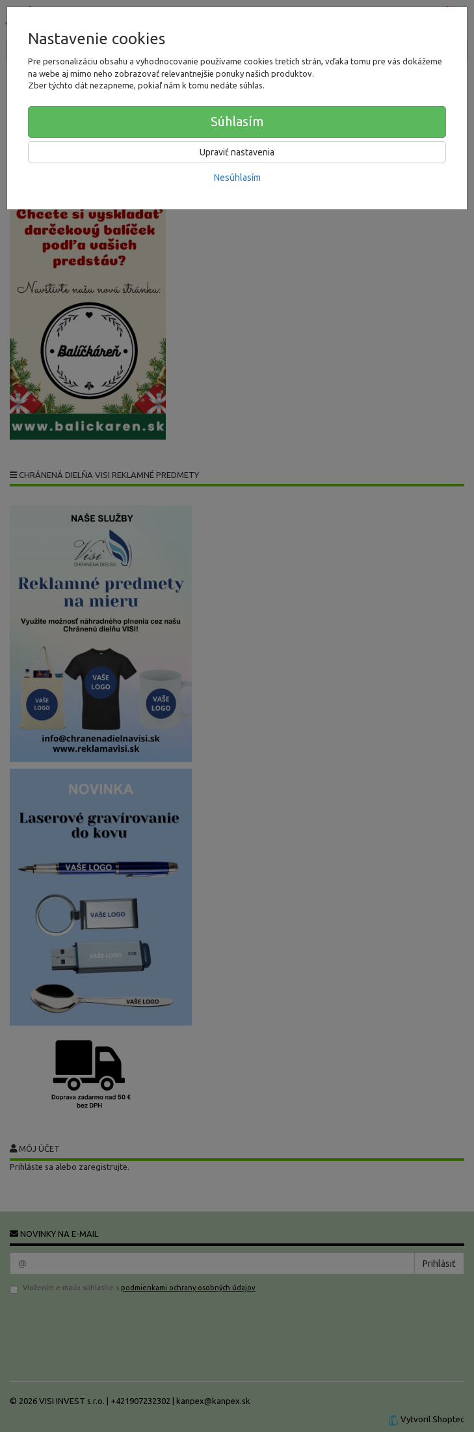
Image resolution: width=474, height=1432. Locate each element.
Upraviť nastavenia (237, 152)
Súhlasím (237, 121)
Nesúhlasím (237, 177)
